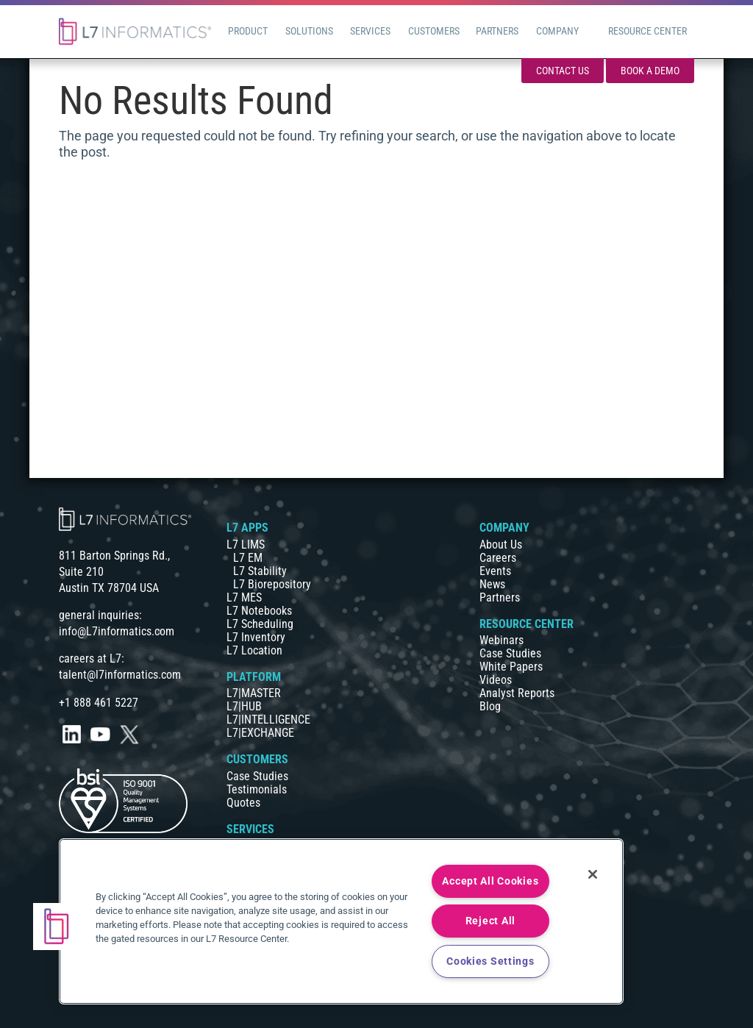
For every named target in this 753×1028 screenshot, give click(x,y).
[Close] (593, 874)
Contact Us (562, 70)
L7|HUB (244, 706)
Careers (497, 558)
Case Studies (257, 776)
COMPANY (504, 528)
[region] (341, 921)
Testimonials (256, 789)
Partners (499, 597)
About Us (500, 545)
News (492, 584)
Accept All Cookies (490, 881)
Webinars (501, 640)
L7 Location (254, 650)
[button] (56, 926)
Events (495, 571)
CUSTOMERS (257, 759)
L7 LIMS (245, 545)
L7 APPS (247, 528)
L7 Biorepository (272, 584)
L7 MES (244, 597)
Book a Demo (650, 70)
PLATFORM (253, 677)
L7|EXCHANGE (260, 733)
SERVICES (250, 829)
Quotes (243, 803)
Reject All (490, 921)
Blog (490, 706)
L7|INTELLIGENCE (268, 720)
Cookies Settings (490, 961)
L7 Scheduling (259, 624)
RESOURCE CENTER (526, 624)
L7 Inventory (255, 637)
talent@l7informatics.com (120, 675)
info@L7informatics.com (116, 631)
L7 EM (248, 558)
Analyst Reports (516, 693)
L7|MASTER (253, 693)
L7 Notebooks (259, 611)
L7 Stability (260, 571)
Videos (495, 680)
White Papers (511, 667)
